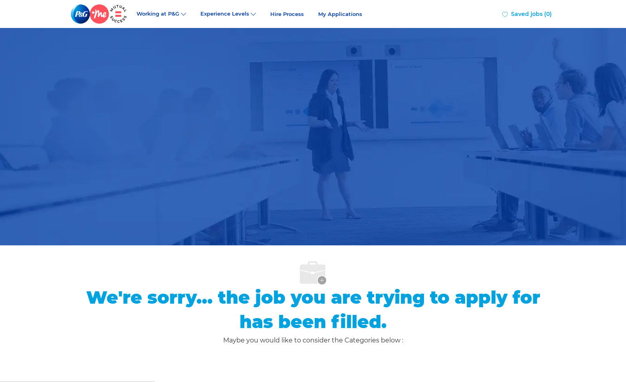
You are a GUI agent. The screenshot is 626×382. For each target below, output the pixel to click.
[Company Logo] (99, 14)
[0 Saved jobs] (527, 14)
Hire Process (287, 14)
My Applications (340, 14)
